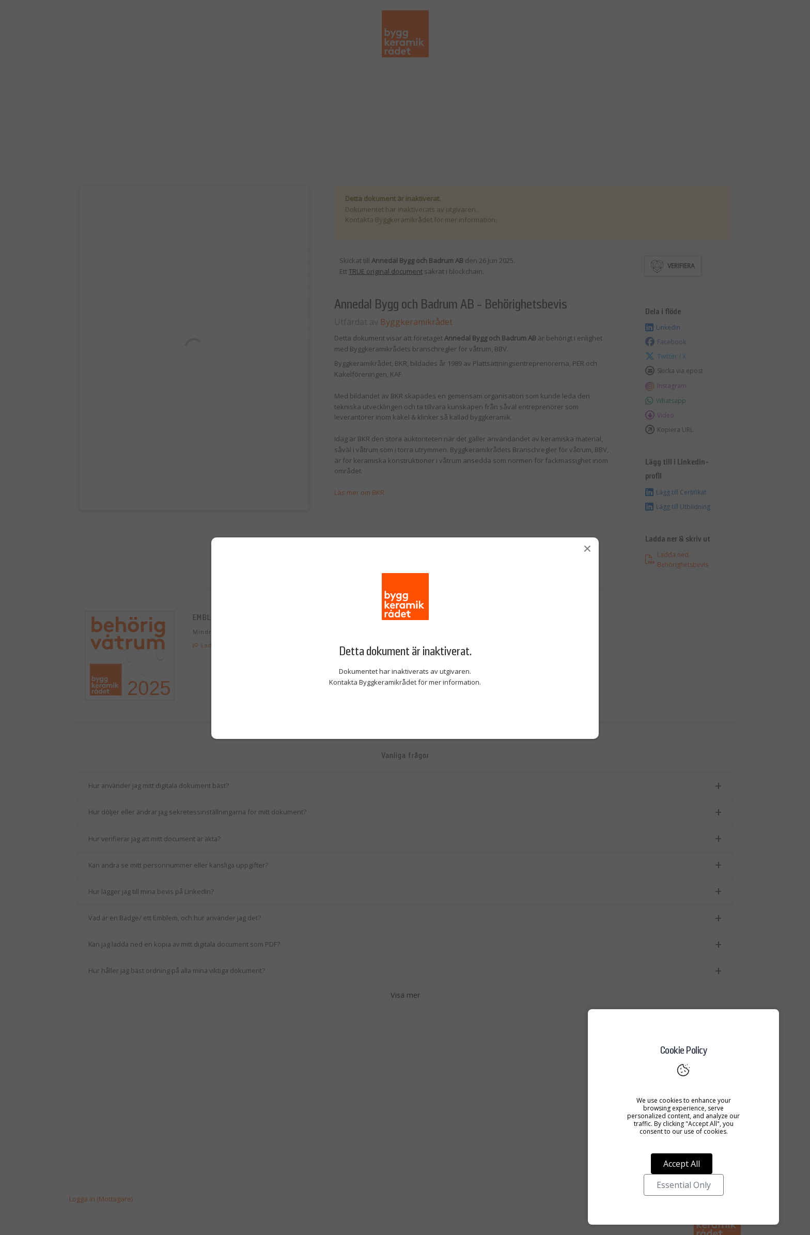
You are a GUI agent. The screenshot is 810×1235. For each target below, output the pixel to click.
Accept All (681, 1163)
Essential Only (684, 1185)
